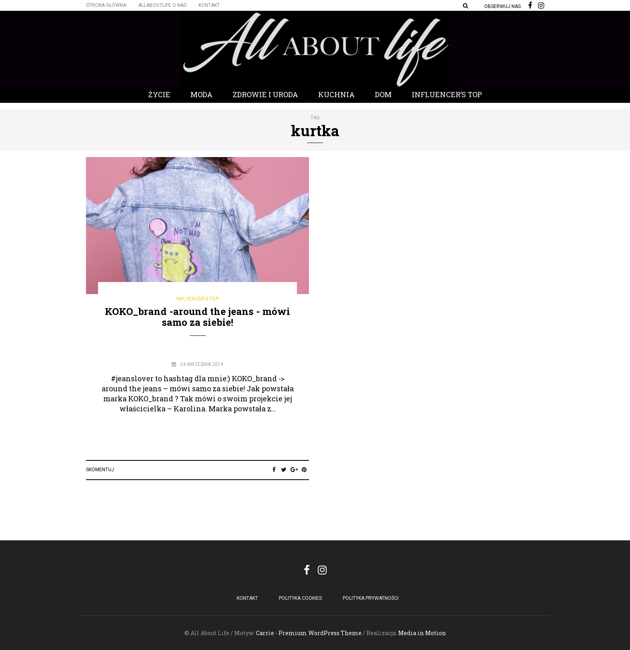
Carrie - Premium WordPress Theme (309, 633)
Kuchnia (336, 94)
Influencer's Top (197, 298)
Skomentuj (100, 469)
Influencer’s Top (447, 94)
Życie (159, 94)
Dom (383, 94)
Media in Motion (422, 633)
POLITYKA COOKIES (300, 598)
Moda (201, 94)
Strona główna (106, 5)
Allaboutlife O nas (162, 5)
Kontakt (209, 5)
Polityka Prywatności (371, 598)
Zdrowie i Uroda (265, 94)
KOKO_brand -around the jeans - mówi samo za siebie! (197, 316)
